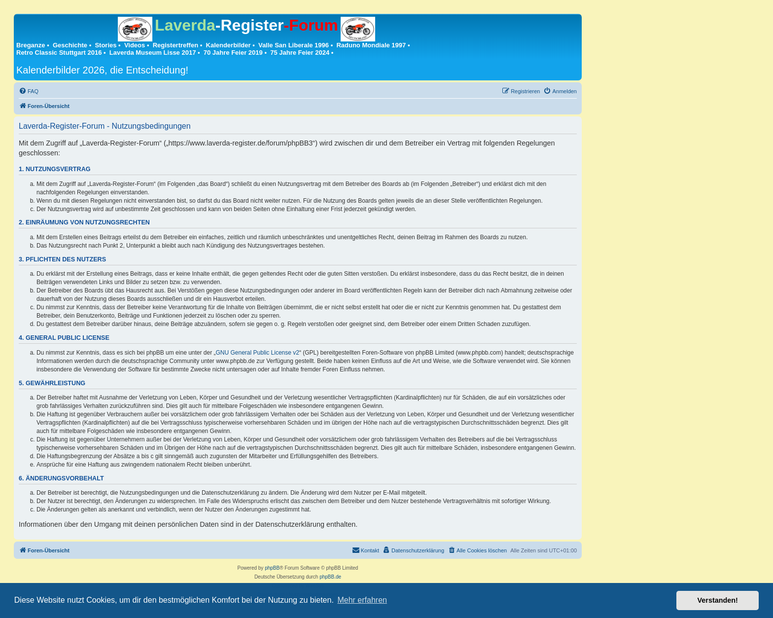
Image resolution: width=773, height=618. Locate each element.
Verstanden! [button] (718, 600)
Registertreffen (175, 45)
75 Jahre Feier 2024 (299, 52)
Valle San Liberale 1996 (293, 45)
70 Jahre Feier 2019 (233, 52)
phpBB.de (330, 577)
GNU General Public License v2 (257, 352)
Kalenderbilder (228, 45)
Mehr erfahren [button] (362, 600)
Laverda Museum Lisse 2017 (152, 52)
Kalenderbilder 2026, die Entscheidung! (102, 70)
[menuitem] (28, 91)
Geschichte (70, 45)
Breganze (30, 45)
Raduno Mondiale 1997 (371, 45)
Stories (105, 45)
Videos (134, 45)
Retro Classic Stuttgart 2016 (59, 52)
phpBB (272, 568)
